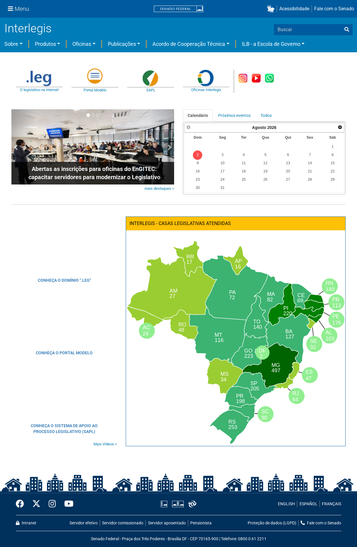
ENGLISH (286, 503)
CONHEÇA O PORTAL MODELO (64, 352)
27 (288, 179)
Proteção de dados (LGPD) (272, 523)
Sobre (11, 44)
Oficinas (81, 44)
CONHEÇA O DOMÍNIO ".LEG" (64, 280)
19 (266, 171)
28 (310, 179)
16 (197, 171)
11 (244, 163)
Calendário (198, 115)
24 (222, 179)
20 (288, 171)
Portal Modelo (95, 90)
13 (288, 163)
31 (222, 188)
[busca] (347, 29)
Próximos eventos (234, 115)
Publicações (122, 44)
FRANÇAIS (331, 503)
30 (197, 188)
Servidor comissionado (122, 523)
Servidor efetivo (83, 523)
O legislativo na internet (39, 90)
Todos (266, 115)
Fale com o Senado (334, 8)
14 (310, 163)
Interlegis (28, 28)
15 (333, 163)
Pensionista (201, 523)
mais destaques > (159, 188)
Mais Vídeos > (105, 444)
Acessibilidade (294, 8)
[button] (272, 9)
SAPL (150, 90)
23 (197, 179)
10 (222, 163)
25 (244, 179)
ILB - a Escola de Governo (271, 44)
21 (310, 171)
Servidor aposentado (167, 523)
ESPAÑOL (308, 503)
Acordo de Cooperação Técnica (188, 44)
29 (333, 179)
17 (222, 171)
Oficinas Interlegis (206, 90)
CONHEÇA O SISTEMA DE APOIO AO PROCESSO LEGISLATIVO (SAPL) (64, 428)
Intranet (26, 523)
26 (266, 179)
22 (333, 171)
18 (244, 171)
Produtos (45, 44)
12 (266, 163)
